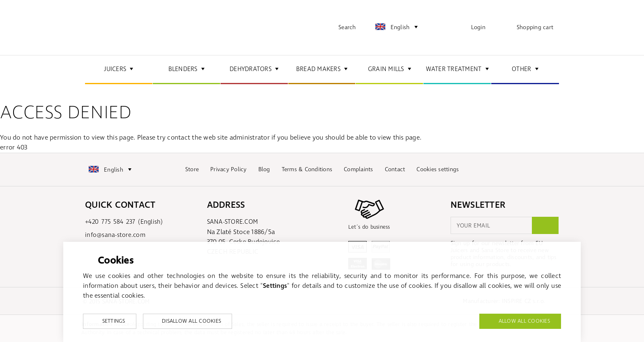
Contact (395, 169)
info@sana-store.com (115, 235)
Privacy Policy (228, 169)
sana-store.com (126, 27)
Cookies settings (437, 169)
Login (478, 27)
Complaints (358, 169)
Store (192, 169)
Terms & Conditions (307, 169)
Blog (264, 169)
